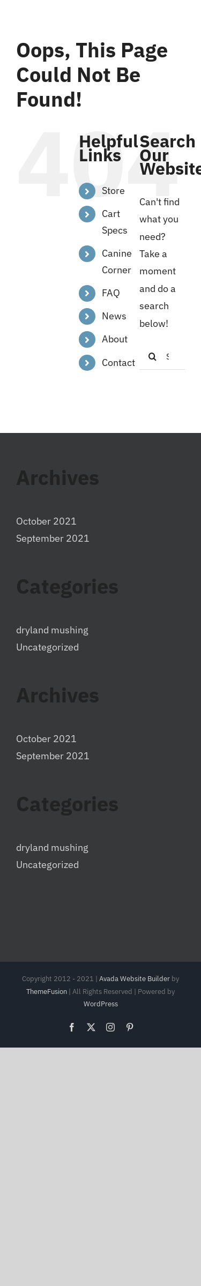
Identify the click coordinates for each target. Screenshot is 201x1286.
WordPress (101, 1003)
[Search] (152, 356)
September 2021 (53, 538)
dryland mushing (52, 630)
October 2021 (46, 521)
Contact (118, 362)
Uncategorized (47, 647)
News (114, 316)
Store (113, 190)
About (115, 339)
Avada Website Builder (134, 978)
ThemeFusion (46, 991)
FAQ (111, 293)
